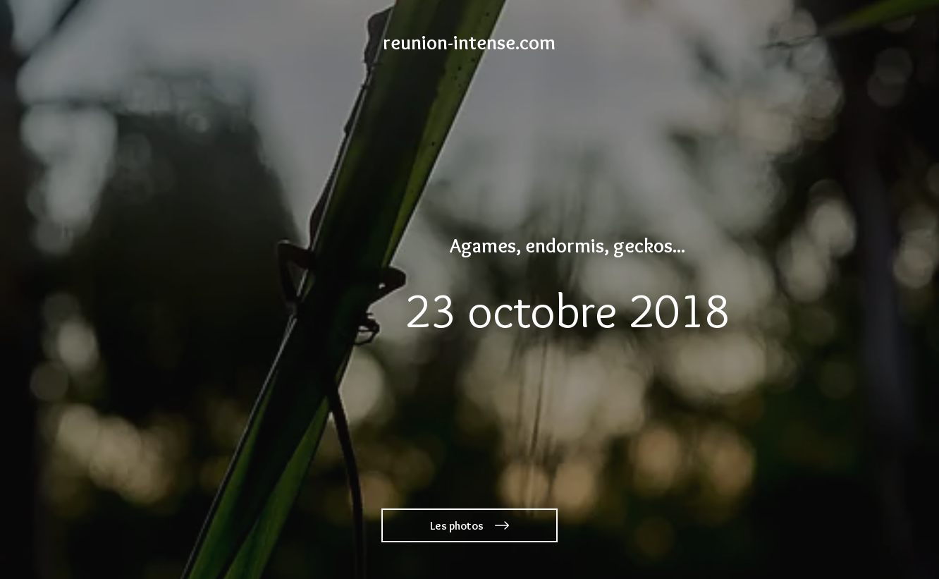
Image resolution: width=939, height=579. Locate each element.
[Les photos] (469, 525)
